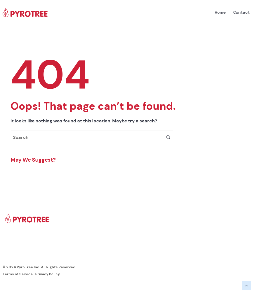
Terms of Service (17, 274)
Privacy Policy (47, 274)
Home (220, 12)
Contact (241, 12)
